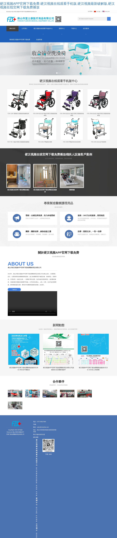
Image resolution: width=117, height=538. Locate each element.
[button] (43, 34)
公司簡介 (24, 28)
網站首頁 (12, 28)
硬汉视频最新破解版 (36, 438)
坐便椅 (36, 450)
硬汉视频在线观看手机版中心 (43, 28)
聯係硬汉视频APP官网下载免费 (20, 39)
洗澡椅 (36, 456)
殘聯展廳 (72, 190)
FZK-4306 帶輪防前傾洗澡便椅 (72, 142)
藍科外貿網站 (61, 534)
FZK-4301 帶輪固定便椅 (45, 142)
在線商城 (39, 39)
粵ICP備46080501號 (39, 397)
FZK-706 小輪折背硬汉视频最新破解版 (18, 142)
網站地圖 (36, 400)
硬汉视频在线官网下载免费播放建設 (18, 190)
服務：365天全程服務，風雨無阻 (91, 215)
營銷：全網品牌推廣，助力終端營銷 (40, 215)
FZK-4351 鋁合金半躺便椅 (98, 142)
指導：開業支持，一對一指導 (89, 231)
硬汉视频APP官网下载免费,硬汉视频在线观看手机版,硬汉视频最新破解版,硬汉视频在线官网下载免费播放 (57, 5)
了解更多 (14, 289)
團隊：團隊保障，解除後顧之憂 (38, 231)
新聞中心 (62, 28)
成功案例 (86, 28)
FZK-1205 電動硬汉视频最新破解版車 (18, 113)
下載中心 (74, 28)
